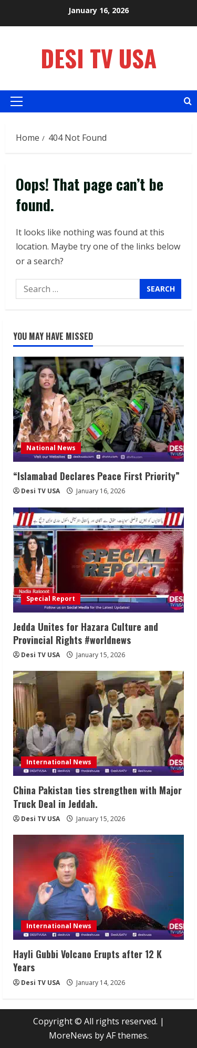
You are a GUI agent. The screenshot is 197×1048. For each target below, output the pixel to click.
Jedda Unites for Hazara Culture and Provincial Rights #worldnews (85, 633)
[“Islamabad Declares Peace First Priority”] (98, 409)
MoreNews (70, 1035)
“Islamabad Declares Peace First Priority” (96, 476)
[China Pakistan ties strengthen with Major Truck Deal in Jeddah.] (98, 723)
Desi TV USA (98, 58)
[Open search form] (188, 101)
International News (58, 762)
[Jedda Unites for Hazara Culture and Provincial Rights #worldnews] (98, 560)
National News (51, 447)
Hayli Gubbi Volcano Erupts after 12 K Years (87, 960)
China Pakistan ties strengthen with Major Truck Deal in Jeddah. (97, 796)
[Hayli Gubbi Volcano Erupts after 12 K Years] (98, 887)
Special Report (50, 598)
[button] (16, 101)
